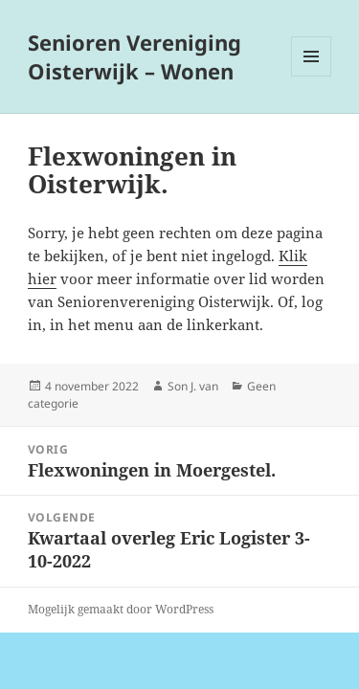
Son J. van (193, 386)
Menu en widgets (311, 76)
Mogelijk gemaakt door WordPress (120, 609)
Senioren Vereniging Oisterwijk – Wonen (134, 56)
